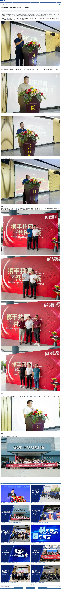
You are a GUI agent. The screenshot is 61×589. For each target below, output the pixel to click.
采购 (56, 2)
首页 (4, 2)
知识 (21, 2)
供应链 (17, 115)
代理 (47, 2)
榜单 (39, 2)
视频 (30, 2)
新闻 (13, 2)
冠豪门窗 (8, 18)
